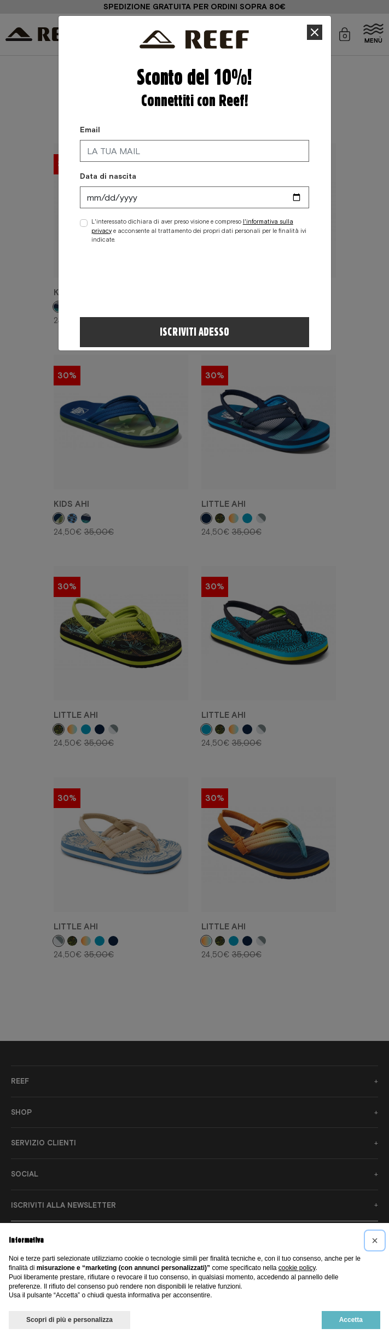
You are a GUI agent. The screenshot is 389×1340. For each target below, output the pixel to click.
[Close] (315, 32)
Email (90, 129)
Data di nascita (108, 176)
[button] (375, 1240)
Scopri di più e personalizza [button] (69, 1320)
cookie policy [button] (297, 1268)
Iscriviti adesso (194, 332)
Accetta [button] (351, 1320)
